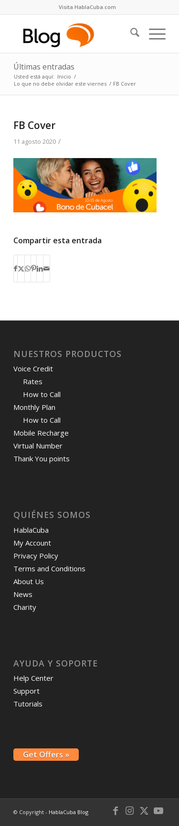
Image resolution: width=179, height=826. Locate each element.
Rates (32, 381)
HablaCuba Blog (68, 812)
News (22, 594)
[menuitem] (87, 7)
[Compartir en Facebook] (15, 268)
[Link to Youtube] (158, 811)
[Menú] (152, 34)
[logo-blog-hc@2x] (74, 34)
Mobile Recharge (41, 433)
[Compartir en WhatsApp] (28, 268)
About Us (28, 581)
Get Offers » (46, 754)
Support (26, 691)
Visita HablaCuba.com (87, 6)
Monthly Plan (34, 407)
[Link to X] (144, 811)
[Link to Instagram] (130, 811)
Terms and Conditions (49, 568)
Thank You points (41, 458)
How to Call (42, 394)
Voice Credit (33, 368)
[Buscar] (130, 34)
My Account (32, 542)
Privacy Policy (35, 555)
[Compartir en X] (21, 268)
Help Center (33, 678)
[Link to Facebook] (115, 811)
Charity (24, 607)
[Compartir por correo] (46, 268)
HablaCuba (31, 530)
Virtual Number (38, 445)
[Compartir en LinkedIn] (40, 268)
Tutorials (27, 703)
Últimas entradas (43, 66)
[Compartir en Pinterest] (33, 268)
